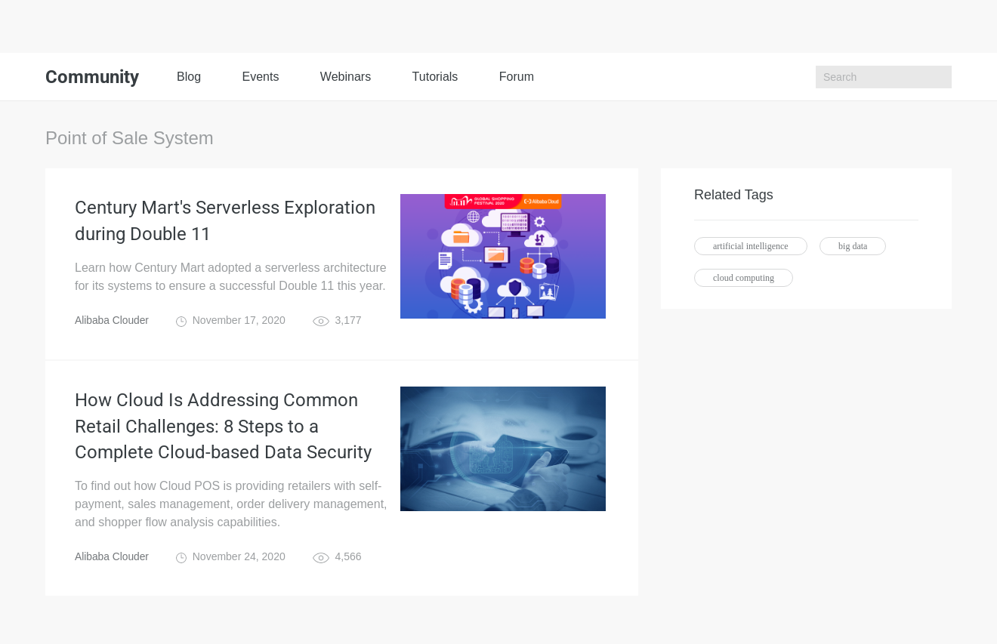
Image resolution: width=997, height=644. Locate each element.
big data (852, 246)
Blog (189, 76)
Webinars (345, 76)
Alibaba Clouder (112, 322)
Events (260, 76)
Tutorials (435, 76)
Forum (516, 76)
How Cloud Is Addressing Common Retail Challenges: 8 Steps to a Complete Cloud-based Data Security (223, 429)
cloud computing (743, 278)
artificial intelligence (751, 246)
